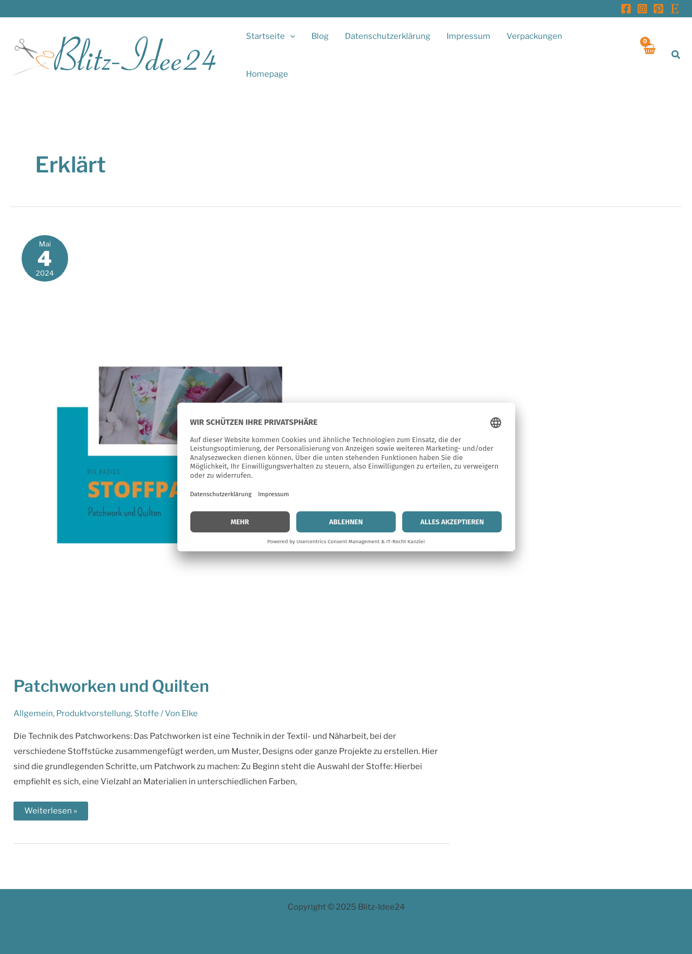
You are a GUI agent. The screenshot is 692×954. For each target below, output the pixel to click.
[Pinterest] (658, 8)
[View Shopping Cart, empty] (649, 54)
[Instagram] (642, 8)
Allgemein (33, 713)
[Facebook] (626, 8)
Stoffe (146, 713)
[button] (676, 55)
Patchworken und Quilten (111, 686)
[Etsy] (674, 8)
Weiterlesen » (50, 812)
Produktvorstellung (93, 713)
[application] (290, 36)
